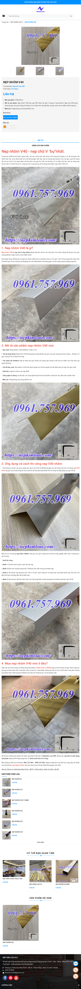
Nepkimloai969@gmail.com (14, 973)
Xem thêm (40, 842)
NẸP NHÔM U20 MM (62, 884)
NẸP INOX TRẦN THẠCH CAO (12, 879)
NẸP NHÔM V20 (17, 811)
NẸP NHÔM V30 (17, 832)
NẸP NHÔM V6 (17, 779)
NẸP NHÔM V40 (8, 942)
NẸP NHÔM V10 (17, 789)
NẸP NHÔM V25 (17, 821)
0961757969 (9, 970)
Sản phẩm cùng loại (11, 774)
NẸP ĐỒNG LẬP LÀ (35, 884)
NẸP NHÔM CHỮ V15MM (20, 800)
